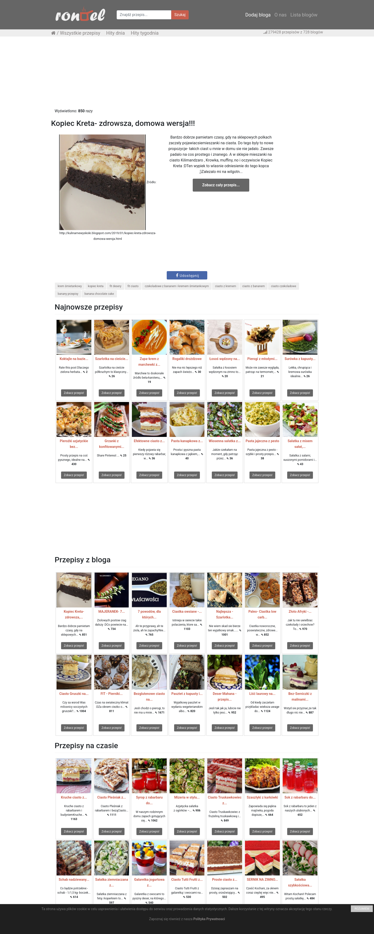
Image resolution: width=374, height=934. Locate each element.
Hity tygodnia (145, 33)
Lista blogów (303, 15)
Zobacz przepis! (74, 393)
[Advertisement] (187, 74)
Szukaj (180, 14)
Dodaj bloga (257, 15)
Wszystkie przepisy (80, 33)
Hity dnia (115, 33)
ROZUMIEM (361, 908)
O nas (281, 15)
